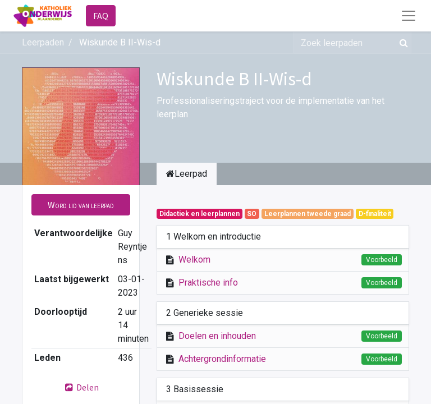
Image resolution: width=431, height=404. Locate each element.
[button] (80, 204)
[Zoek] (401, 42)
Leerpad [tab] (186, 173)
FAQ (100, 15)
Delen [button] (81, 387)
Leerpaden (43, 42)
